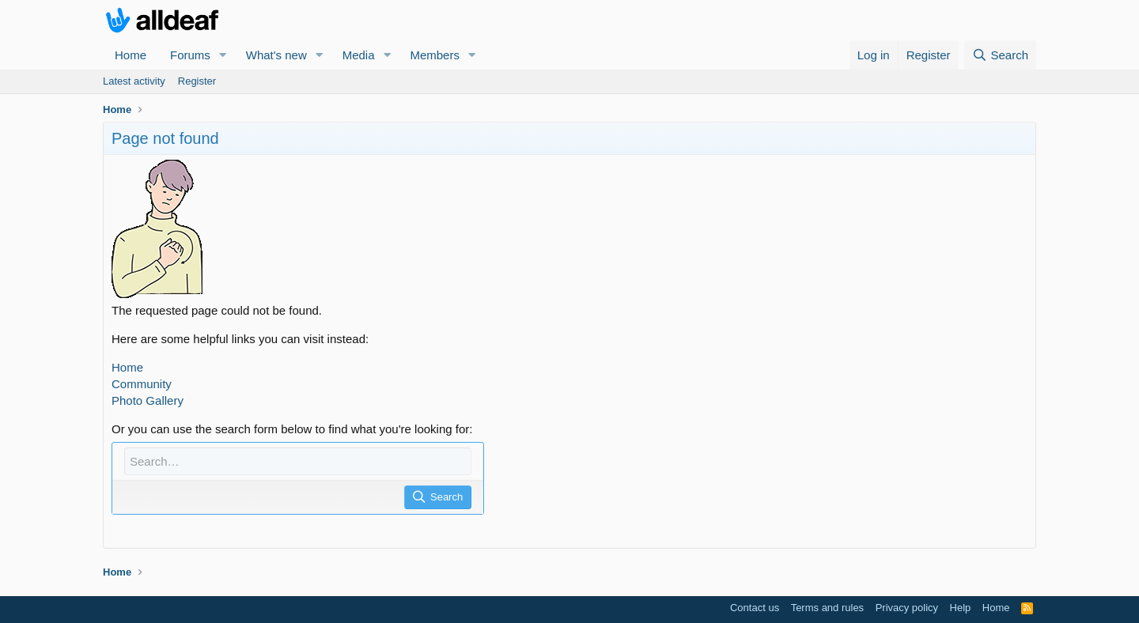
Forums (190, 55)
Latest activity (134, 81)
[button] (223, 55)
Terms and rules (827, 608)
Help (960, 608)
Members (435, 55)
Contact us (754, 608)
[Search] (1000, 55)
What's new (276, 55)
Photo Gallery (148, 400)
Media (358, 55)
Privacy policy (907, 608)
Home (130, 55)
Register (197, 81)
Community (142, 384)
